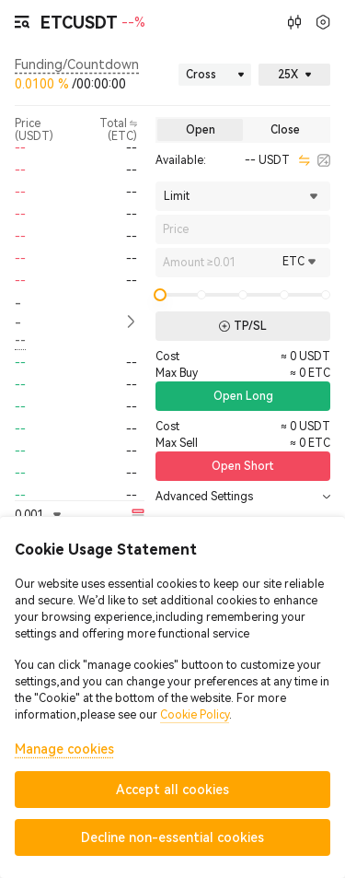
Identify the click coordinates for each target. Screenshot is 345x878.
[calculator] (324, 160)
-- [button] (18, 313)
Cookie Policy (194, 714)
